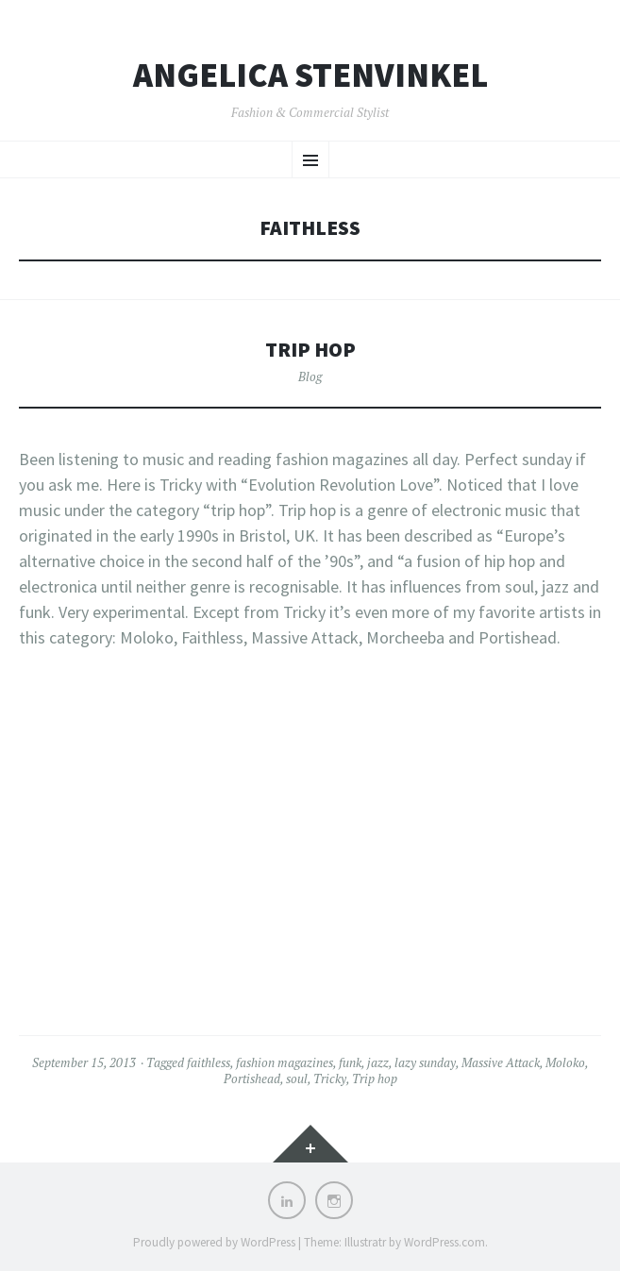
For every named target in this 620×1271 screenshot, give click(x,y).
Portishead (252, 1078)
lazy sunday (425, 1062)
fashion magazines (284, 1062)
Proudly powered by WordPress (214, 1242)
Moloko (565, 1062)
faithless (208, 1062)
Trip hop (310, 349)
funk (350, 1062)
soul (297, 1078)
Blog (310, 376)
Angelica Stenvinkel (310, 75)
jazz (378, 1062)
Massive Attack (500, 1062)
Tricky (329, 1078)
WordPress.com (444, 1242)
